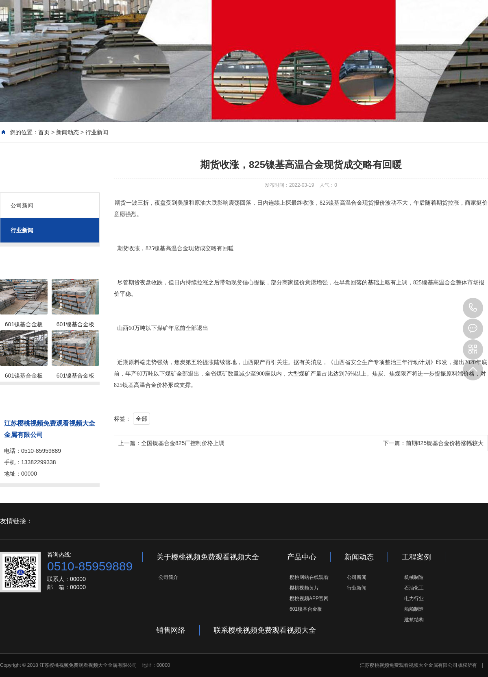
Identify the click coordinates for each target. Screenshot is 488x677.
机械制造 (414, 577)
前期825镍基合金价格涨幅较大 (445, 443)
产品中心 (301, 557)
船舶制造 (414, 609)
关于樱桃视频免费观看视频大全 (208, 557)
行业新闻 (96, 132)
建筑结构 (414, 619)
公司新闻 (22, 205)
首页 (44, 132)
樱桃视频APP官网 (309, 598)
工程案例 (416, 557)
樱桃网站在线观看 (309, 577)
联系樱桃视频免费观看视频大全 (265, 630)
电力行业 (414, 598)
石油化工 (414, 588)
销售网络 (170, 630)
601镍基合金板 (306, 609)
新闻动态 (67, 132)
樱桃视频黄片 (304, 588)
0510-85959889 (473, 308)
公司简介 (168, 577)
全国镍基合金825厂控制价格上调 (182, 443)
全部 (141, 418)
